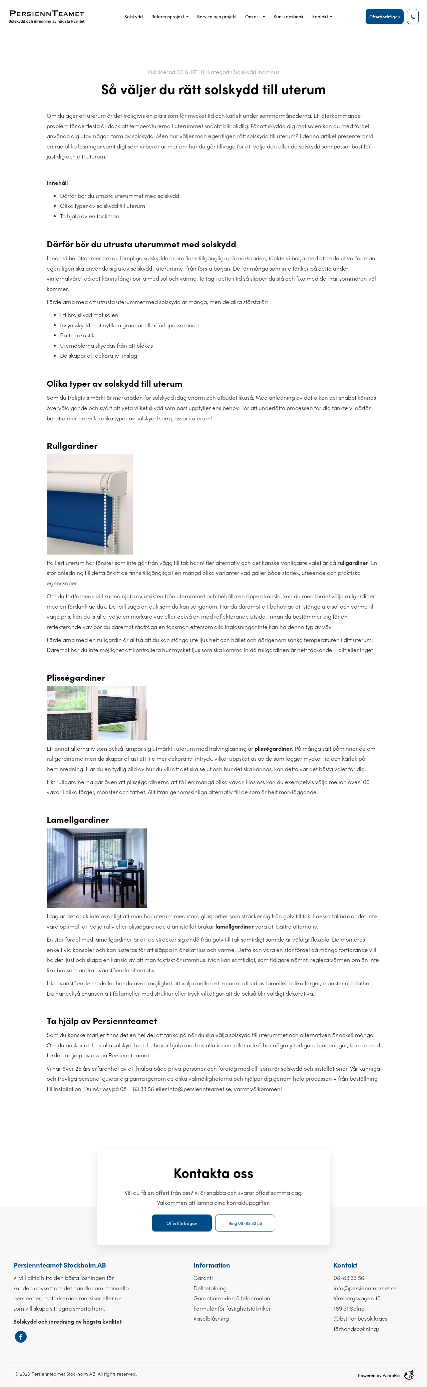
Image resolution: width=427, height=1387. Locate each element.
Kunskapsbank (289, 16)
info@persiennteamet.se (199, 1089)
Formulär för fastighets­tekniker (232, 1308)
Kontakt (320, 16)
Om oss (253, 16)
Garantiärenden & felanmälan (231, 1298)
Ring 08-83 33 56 (245, 1223)
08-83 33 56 (349, 1278)
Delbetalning (210, 1288)
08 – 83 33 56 (137, 1089)
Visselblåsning (211, 1318)
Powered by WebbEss (386, 1375)
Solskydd (133, 16)
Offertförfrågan (384, 16)
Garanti (203, 1278)
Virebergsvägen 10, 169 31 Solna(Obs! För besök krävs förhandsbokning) (360, 1313)
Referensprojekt (167, 16)
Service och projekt (217, 16)
